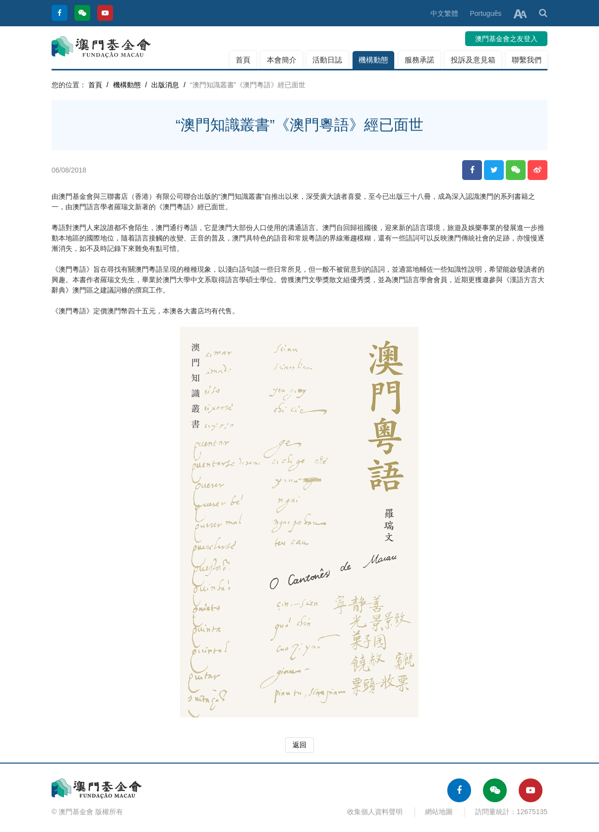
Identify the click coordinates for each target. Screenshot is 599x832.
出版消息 (165, 85)
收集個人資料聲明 (375, 812)
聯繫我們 (526, 60)
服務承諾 (419, 60)
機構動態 (373, 60)
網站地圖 (439, 812)
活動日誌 (327, 60)
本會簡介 (282, 60)
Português (485, 13)
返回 (299, 745)
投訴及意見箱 (473, 60)
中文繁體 (444, 13)
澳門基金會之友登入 (506, 39)
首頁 (243, 60)
